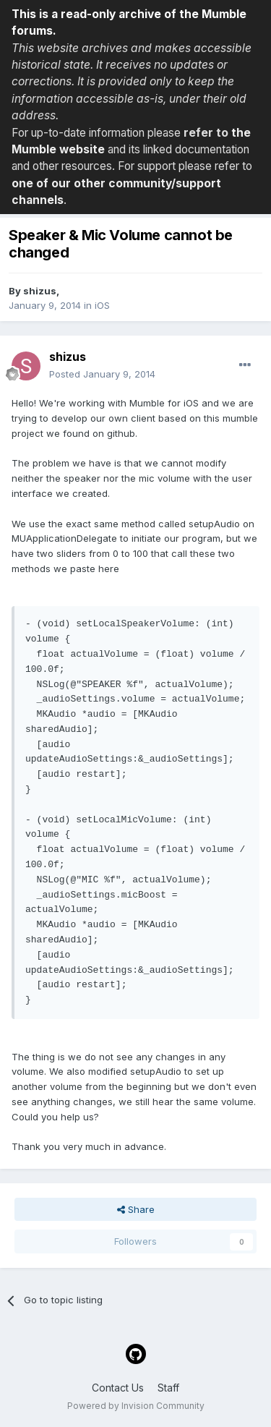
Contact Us (118, 1387)
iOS (102, 305)
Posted (102, 374)
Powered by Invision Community (136, 1405)
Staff (168, 1387)
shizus (39, 291)
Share (136, 1209)
